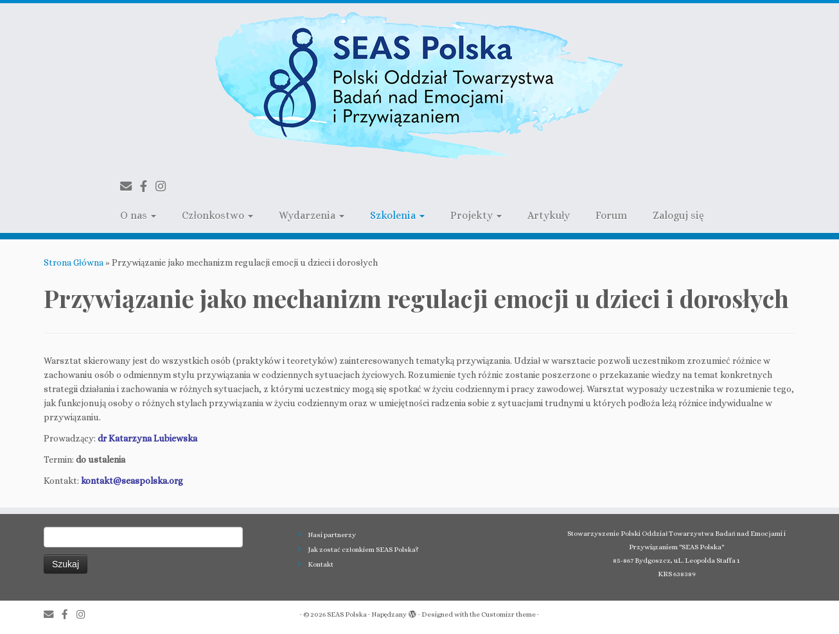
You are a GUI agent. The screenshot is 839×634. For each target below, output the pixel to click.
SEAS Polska (347, 614)
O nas (138, 215)
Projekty (476, 215)
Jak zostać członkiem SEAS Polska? (363, 549)
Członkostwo (217, 215)
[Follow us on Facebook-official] (147, 186)
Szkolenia (397, 215)
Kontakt (320, 564)
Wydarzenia (311, 215)
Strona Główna (73, 262)
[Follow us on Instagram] (164, 186)
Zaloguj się (678, 215)
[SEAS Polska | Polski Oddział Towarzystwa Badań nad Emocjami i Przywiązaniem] (419, 86)
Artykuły (548, 215)
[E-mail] (130, 186)
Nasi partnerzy (332, 535)
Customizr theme (508, 614)
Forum (611, 215)
